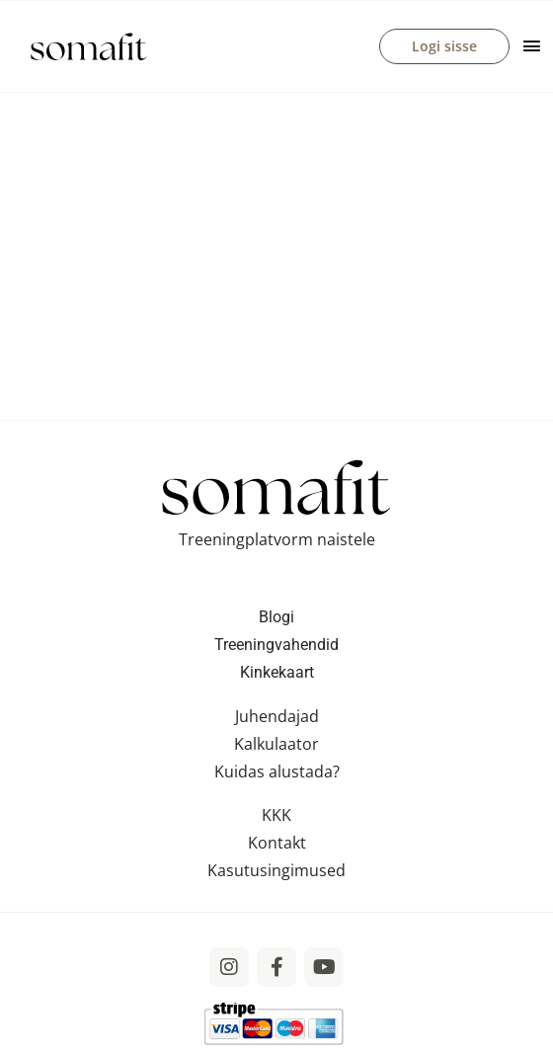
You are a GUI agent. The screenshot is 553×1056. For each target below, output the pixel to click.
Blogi (276, 617)
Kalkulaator (276, 744)
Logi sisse (444, 46)
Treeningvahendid (276, 644)
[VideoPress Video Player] (276, 248)
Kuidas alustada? (277, 771)
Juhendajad (277, 716)
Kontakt (277, 842)
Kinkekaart (277, 672)
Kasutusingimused (276, 870)
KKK (276, 815)
